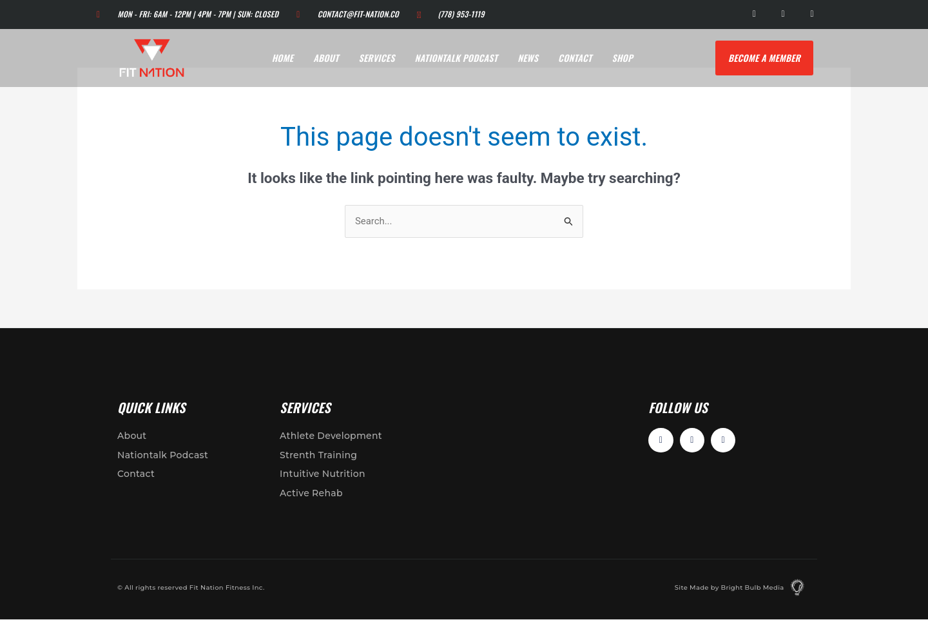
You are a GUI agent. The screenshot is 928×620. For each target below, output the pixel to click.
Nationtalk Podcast (456, 57)
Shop (622, 57)
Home (283, 57)
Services (377, 57)
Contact (575, 57)
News (527, 57)
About (325, 57)
